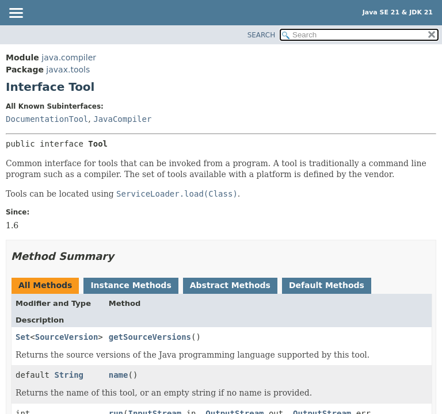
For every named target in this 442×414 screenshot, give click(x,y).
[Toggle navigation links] (15, 14)
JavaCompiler (122, 119)
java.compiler (68, 57)
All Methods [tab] (45, 285)
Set (23, 337)
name (118, 374)
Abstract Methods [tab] (230, 285)
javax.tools (68, 69)
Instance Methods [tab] (130, 285)
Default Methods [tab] (326, 285)
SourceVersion (66, 337)
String (68, 374)
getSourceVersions (150, 337)
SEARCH (261, 35)
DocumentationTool (47, 119)
